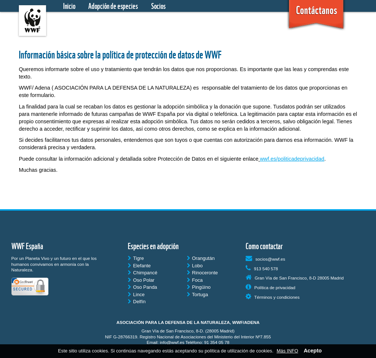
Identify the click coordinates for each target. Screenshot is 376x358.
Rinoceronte (202, 272)
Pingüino (199, 287)
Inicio (69, 6)
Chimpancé (142, 272)
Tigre (136, 258)
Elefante (139, 265)
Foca (195, 280)
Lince (136, 294)
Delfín (137, 301)
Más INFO (287, 351)
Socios (158, 6)
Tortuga (197, 294)
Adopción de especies (113, 6)
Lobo (195, 265)
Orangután (201, 258)
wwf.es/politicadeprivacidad (292, 159)
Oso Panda (142, 287)
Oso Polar (141, 280)
